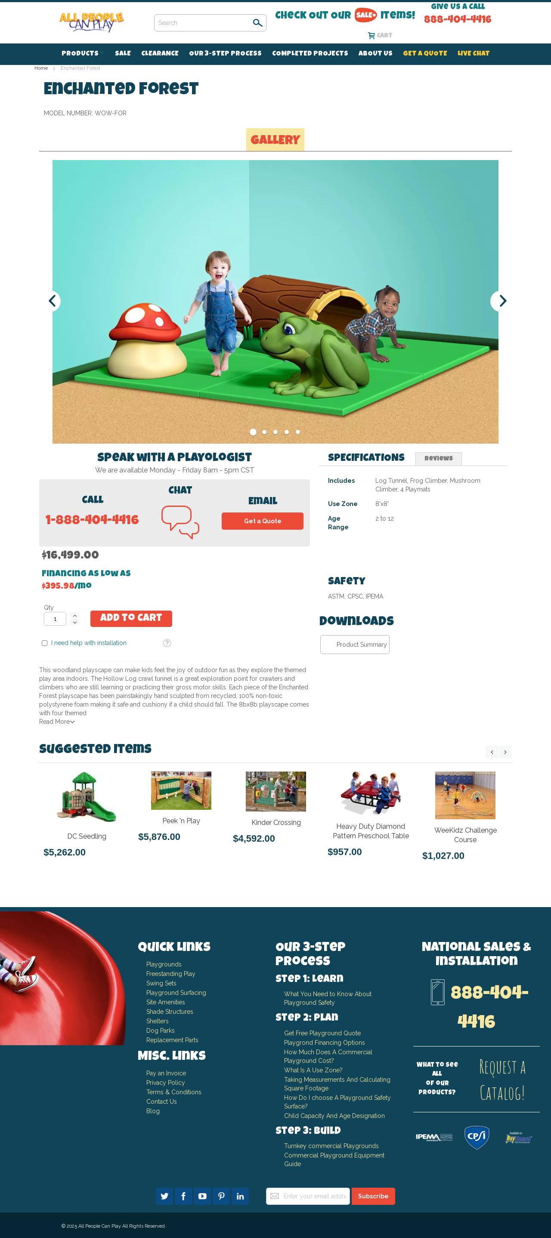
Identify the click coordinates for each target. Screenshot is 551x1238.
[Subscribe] (373, 1196)
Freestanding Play (170, 973)
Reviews (438, 525)
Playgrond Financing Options (324, 1042)
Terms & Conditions (173, 1092)
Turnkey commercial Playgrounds (331, 1145)
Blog (153, 1111)
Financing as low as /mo (393, 105)
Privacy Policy (165, 1082)
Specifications (366, 525)
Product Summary (362, 710)
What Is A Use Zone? (313, 1070)
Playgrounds (164, 964)
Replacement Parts (172, 1040)
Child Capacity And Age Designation (334, 1115)
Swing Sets (161, 983)
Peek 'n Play (181, 820)
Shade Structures (169, 1011)
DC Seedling (86, 836)
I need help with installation (370, 160)
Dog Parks (160, 1030)
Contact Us (161, 1101)
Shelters (157, 1021)
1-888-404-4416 (92, 587)
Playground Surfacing (176, 992)
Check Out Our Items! (345, 16)
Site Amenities (165, 1002)
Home (41, 68)
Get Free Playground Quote (322, 1033)
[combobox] (210, 22)
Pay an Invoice (166, 1073)
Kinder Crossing (276, 822)
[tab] (366, 525)
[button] (458, 161)
